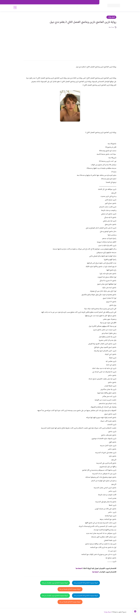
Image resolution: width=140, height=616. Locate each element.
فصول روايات (111, 17)
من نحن (79, 2)
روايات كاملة (83, 8)
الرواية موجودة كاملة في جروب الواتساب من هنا (55, 583)
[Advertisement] (70, 43)
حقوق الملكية (86, 2)
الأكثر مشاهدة (73, 8)
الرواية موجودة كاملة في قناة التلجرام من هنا (86, 583)
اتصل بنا (95, 2)
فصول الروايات (92, 8)
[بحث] (15, 7)
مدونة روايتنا (107, 612)
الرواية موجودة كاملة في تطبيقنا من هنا (70, 589)
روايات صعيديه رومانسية (60, 8)
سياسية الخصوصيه (58, 2)
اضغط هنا (79, 568)
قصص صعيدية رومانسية (43, 8)
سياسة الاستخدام (69, 2)
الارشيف (49, 2)
